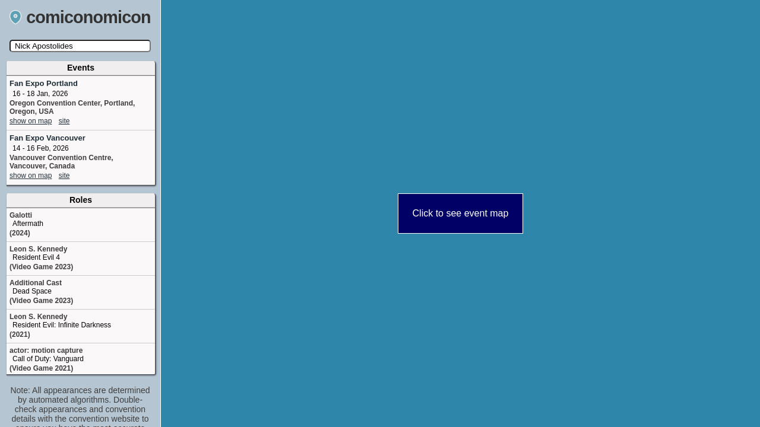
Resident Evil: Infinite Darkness (61, 325)
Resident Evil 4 (36, 257)
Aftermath (27, 223)
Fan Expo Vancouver (48, 137)
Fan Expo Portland (44, 83)
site (64, 121)
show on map (31, 121)
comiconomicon (80, 17)
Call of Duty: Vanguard (48, 359)
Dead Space (32, 291)
